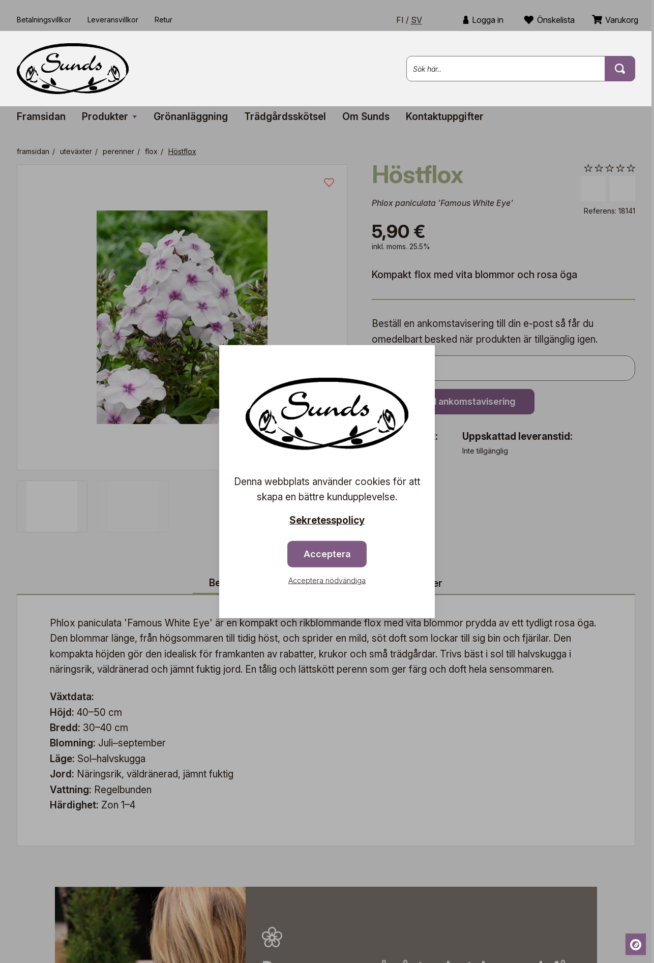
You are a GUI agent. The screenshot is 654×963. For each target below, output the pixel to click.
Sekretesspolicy (327, 520)
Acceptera (327, 553)
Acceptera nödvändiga (327, 580)
